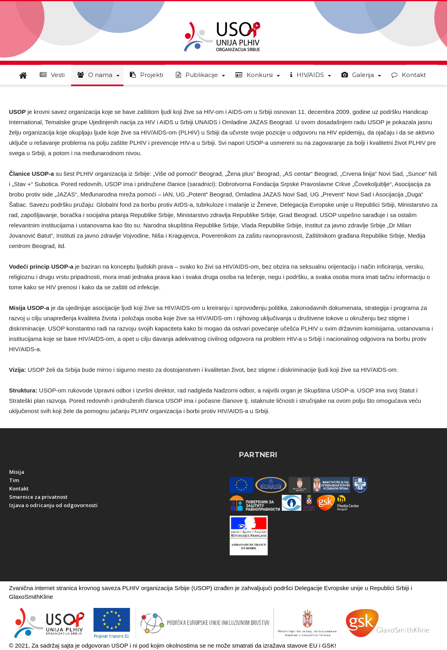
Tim (14, 480)
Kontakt (19, 488)
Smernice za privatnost (38, 496)
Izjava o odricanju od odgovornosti (53, 505)
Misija (16, 471)
